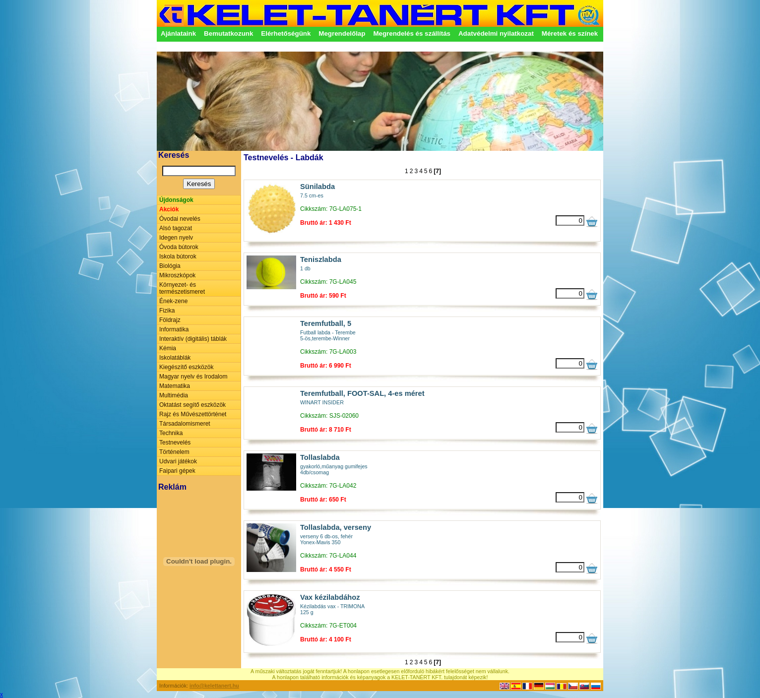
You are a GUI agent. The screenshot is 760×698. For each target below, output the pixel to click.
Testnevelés (174, 442)
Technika (171, 433)
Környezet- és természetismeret (182, 288)
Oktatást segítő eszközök (192, 404)
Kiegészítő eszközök (186, 367)
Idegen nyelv (176, 237)
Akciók (169, 209)
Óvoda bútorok (178, 247)
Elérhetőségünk (286, 33)
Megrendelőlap (341, 33)
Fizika (167, 310)
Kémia (167, 348)
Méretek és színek (570, 33)
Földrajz (170, 320)
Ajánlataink (178, 33)
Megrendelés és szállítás (411, 33)
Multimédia (173, 395)
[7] (437, 171)
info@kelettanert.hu (214, 686)
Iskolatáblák (174, 357)
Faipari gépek (177, 470)
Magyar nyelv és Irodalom (193, 376)
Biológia (170, 265)
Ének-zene (173, 301)
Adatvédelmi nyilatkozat (496, 33)
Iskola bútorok (177, 256)
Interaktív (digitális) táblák (193, 338)
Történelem (174, 451)
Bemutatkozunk (228, 33)
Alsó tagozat (175, 228)
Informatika (174, 329)
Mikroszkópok (177, 275)
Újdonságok (176, 199)
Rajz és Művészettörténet (192, 414)
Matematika (174, 385)
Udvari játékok (178, 461)
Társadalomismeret (184, 423)
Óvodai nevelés (179, 218)
